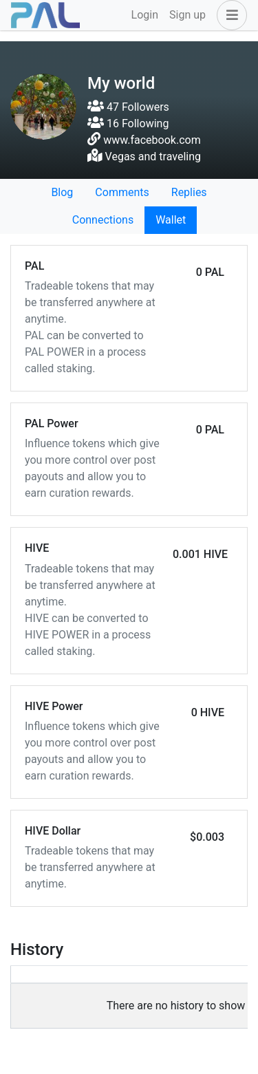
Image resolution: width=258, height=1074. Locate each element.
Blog (62, 192)
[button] (229, 15)
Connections (102, 219)
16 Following (128, 123)
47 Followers (128, 107)
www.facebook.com (152, 140)
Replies (189, 192)
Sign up (187, 14)
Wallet (170, 219)
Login (144, 14)
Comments (122, 192)
